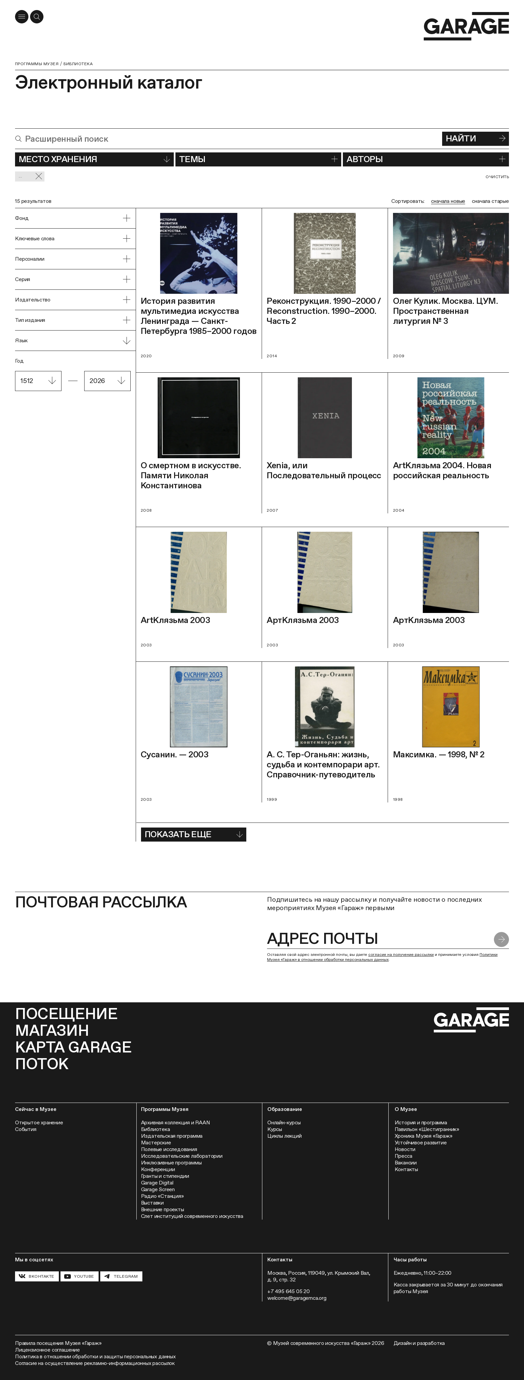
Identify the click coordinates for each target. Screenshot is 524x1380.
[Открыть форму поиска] (36, 16)
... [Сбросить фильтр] (30, 176)
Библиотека (78, 63)
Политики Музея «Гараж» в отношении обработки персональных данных (382, 957)
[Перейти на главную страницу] (466, 26)
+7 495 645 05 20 (288, 1291)
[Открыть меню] (21, 16)
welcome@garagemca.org (296, 1298)
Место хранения (94, 159)
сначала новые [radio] (448, 201)
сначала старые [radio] (490, 201)
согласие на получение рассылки (401, 954)
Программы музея (36, 63)
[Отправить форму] (501, 939)
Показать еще (194, 834)
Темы (258, 159)
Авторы (426, 159)
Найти (475, 138)
